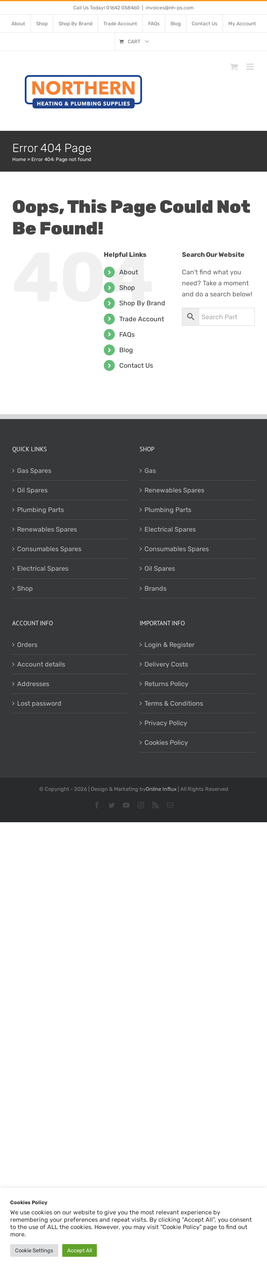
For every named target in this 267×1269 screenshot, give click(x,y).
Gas (150, 470)
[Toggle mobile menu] (250, 66)
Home (19, 159)
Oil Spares (32, 490)
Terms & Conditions (173, 703)
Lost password (39, 703)
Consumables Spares (49, 549)
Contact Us (136, 365)
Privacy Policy (165, 723)
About (128, 272)
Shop (127, 287)
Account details (41, 664)
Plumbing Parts (40, 510)
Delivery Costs (166, 664)
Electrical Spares (42, 568)
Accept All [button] (79, 1250)
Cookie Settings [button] (34, 1250)
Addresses (33, 684)
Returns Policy (166, 684)
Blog (126, 350)
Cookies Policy (166, 742)
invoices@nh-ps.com (170, 8)
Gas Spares (34, 470)
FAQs (127, 334)
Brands (155, 588)
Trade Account (141, 319)
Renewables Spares (47, 529)
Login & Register (169, 645)
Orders (27, 645)
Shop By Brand (142, 303)
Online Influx (161, 789)
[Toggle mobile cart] (234, 66)
